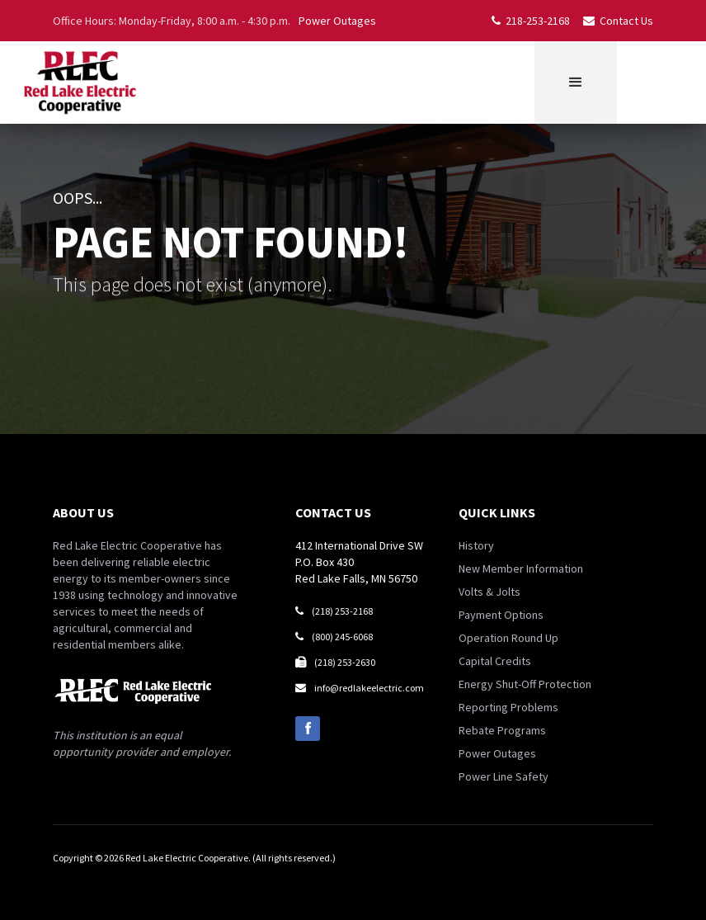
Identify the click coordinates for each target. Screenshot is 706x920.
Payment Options (501, 614)
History (476, 545)
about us (83, 512)
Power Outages (337, 20)
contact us (333, 512)
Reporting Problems (508, 707)
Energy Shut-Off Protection (525, 684)
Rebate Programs (502, 730)
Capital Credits (495, 660)
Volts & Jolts (489, 591)
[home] (79, 82)
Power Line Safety (503, 776)
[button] (575, 82)
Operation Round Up (508, 637)
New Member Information (521, 568)
